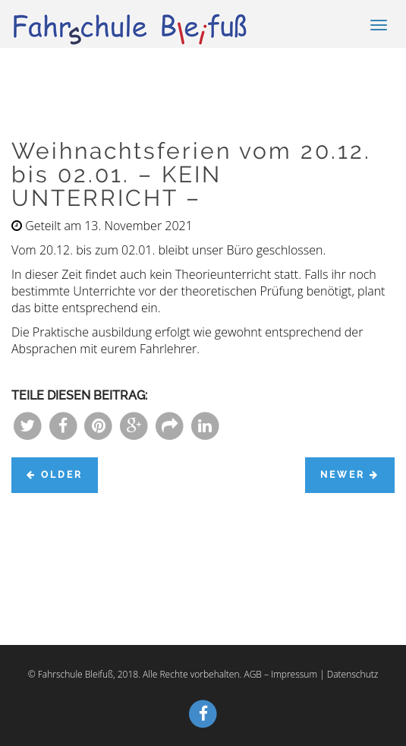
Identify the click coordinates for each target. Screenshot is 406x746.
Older (55, 474)
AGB (252, 674)
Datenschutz (353, 674)
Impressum (294, 674)
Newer (349, 474)
